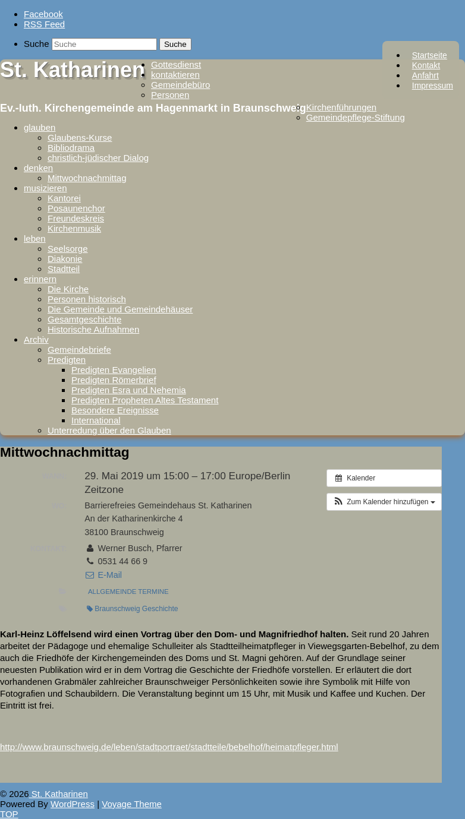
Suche (36, 44)
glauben (39, 127)
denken (38, 168)
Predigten (67, 360)
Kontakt (426, 65)
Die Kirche (68, 289)
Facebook (43, 14)
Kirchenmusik (74, 228)
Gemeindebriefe (79, 349)
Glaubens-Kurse (80, 137)
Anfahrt (425, 75)
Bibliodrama (71, 148)
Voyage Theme (132, 804)
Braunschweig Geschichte (132, 609)
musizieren (45, 188)
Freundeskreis (76, 218)
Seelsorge (68, 249)
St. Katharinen (72, 70)
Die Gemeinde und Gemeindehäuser (120, 309)
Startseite (429, 55)
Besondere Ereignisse (115, 410)
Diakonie (65, 259)
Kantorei (64, 198)
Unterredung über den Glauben (109, 430)
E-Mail (103, 575)
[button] (384, 502)
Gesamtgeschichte (84, 319)
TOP (9, 814)
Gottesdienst (176, 64)
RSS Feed (44, 24)
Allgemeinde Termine (128, 591)
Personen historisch (87, 299)
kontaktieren (175, 74)
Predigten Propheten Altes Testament (144, 400)
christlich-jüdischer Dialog (98, 158)
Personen (170, 95)
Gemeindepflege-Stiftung (355, 117)
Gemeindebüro (180, 85)
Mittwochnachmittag (87, 178)
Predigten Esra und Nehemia (128, 390)
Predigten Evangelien (113, 370)
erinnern (40, 279)
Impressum (432, 85)
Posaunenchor (76, 208)
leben (35, 238)
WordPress (73, 804)
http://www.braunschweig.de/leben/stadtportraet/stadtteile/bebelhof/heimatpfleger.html (169, 747)
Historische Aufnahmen (93, 329)
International (96, 420)
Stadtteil (64, 269)
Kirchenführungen (341, 107)
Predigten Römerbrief (113, 380)
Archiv (36, 339)
